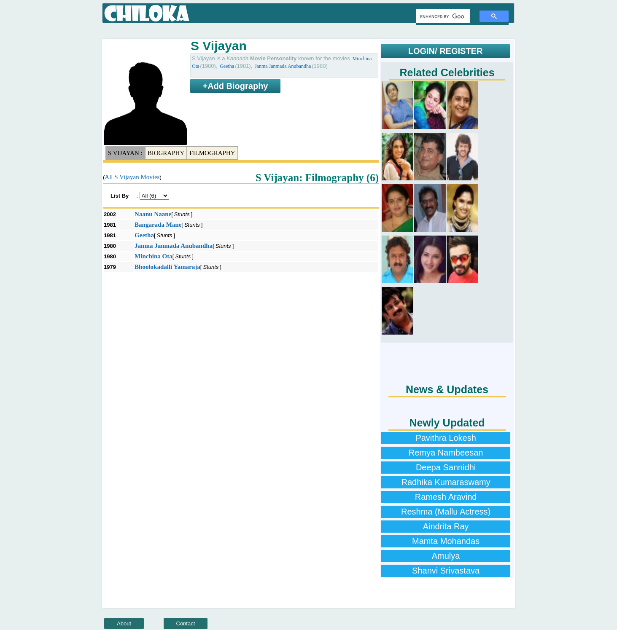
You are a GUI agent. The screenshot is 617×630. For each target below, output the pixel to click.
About (124, 623)
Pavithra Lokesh (445, 437)
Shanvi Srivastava (446, 570)
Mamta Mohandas (446, 541)
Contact (185, 623)
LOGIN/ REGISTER (445, 51)
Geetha (227, 66)
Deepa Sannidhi (446, 467)
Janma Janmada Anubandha (283, 66)
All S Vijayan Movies (132, 177)
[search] (442, 16)
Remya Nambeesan (446, 452)
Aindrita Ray (446, 526)
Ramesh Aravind (446, 496)
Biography (166, 153)
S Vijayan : (125, 153)
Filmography (212, 153)
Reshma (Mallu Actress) (445, 511)
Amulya (446, 555)
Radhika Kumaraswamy (445, 482)
